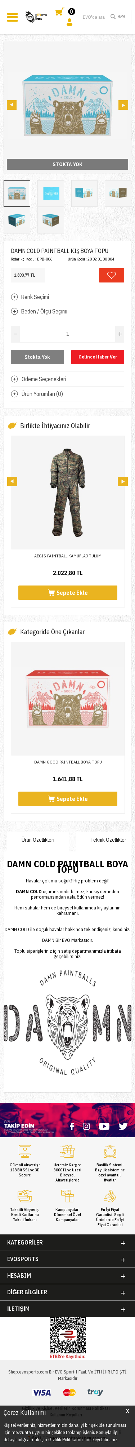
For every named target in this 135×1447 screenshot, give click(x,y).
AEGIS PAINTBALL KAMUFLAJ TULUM (68, 555)
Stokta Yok (37, 357)
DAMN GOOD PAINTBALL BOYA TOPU (68, 762)
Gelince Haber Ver (97, 357)
